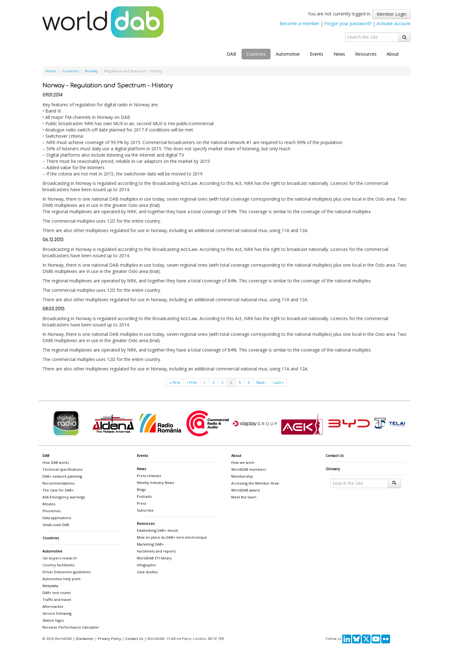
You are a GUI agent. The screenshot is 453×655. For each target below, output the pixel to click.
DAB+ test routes (56, 592)
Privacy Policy (109, 638)
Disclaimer (85, 638)
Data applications (56, 517)
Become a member (299, 23)
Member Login (391, 14)
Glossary (333, 468)
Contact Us (335, 455)
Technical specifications (62, 469)
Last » (278, 382)
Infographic (146, 565)
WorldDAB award (245, 490)
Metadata (50, 585)
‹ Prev (192, 382)
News (339, 54)
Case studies (147, 571)
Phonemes (51, 510)
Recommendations (58, 483)
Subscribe (145, 510)
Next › (261, 382)
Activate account (394, 23)
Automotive (288, 54)
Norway (91, 71)
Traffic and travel (56, 599)
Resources (366, 54)
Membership (242, 476)
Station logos (53, 620)
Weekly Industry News (155, 482)
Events (316, 54)
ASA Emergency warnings (63, 497)
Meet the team (243, 497)
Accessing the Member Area (255, 483)
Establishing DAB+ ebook (157, 530)
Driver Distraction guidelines (66, 571)
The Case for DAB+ (58, 490)
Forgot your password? (348, 23)
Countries (256, 54)
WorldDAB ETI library (154, 558)
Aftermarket (52, 606)
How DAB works (55, 462)
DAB (231, 54)
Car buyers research (59, 558)
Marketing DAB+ (150, 544)
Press (141, 503)
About (393, 54)
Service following (56, 613)
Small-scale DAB (55, 524)
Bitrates (48, 504)
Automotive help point (61, 578)
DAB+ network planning (62, 476)
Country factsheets (58, 565)
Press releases (149, 475)
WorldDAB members (248, 469)
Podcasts (144, 496)
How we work (242, 462)
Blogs (141, 489)
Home (51, 71)
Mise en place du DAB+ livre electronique (172, 537)
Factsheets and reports (156, 551)
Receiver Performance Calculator (70, 627)
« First (174, 382)
